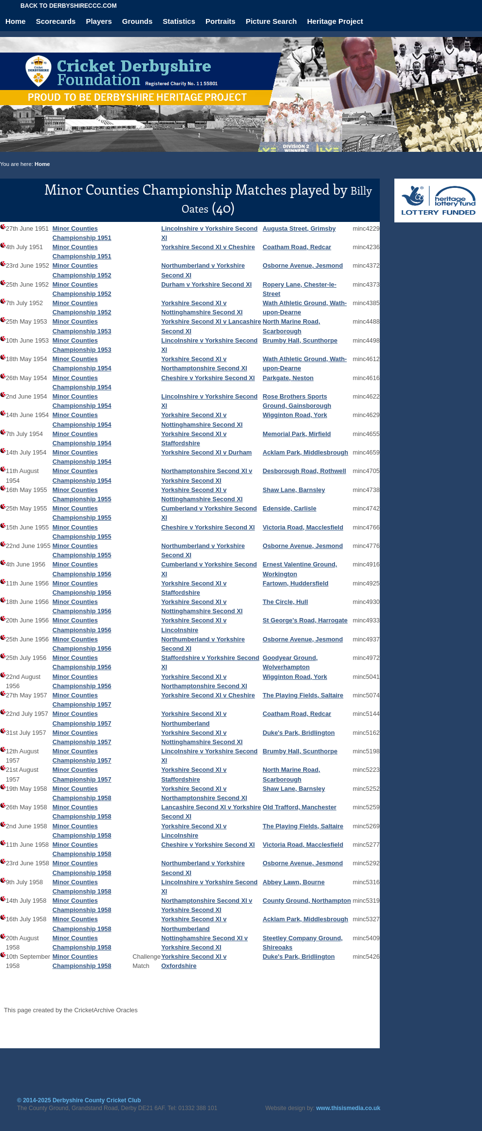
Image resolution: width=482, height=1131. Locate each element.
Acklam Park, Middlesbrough (306, 452)
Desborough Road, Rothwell (304, 470)
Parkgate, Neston (288, 378)
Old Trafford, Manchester (299, 807)
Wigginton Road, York (295, 415)
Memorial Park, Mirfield (297, 434)
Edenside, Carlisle (289, 508)
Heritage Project (335, 21)
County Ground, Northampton (307, 900)
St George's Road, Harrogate (305, 620)
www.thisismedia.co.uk (348, 1108)
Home (15, 21)
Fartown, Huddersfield (296, 583)
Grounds (137, 21)
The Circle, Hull (285, 601)
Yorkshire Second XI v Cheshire (208, 247)
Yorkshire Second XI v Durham (206, 452)
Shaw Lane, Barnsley (294, 489)
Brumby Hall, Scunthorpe (300, 340)
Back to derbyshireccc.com (68, 5)
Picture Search (271, 21)
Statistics (179, 21)
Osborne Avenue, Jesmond (303, 265)
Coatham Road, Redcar (297, 247)
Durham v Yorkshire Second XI (206, 284)
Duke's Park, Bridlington (299, 732)
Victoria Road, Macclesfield (303, 527)
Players (98, 21)
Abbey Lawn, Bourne (294, 882)
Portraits (220, 21)
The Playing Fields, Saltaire (303, 695)
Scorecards (56, 21)
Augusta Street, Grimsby (299, 228)
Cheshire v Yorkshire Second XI (208, 378)
